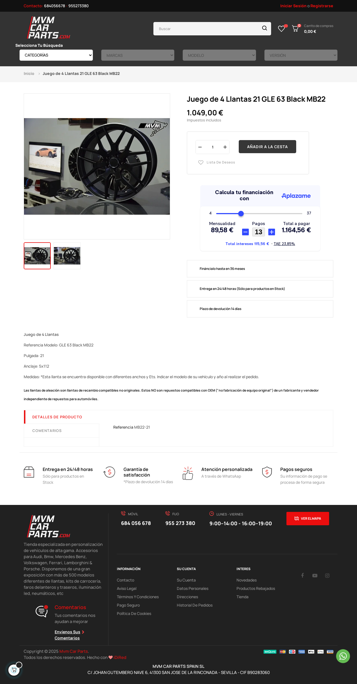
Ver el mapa (311, 518)
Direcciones (187, 596)
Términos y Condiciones (138, 596)
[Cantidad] (212, 146)
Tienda (243, 596)
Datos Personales (192, 588)
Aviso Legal (126, 588)
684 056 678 (136, 523)
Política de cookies (134, 613)
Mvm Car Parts (73, 651)
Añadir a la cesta (267, 146)
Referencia (123, 427)
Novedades (247, 580)
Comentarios (47, 430)
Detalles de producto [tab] (57, 416)
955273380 (78, 5)
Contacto (125, 580)
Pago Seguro (128, 605)
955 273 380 (180, 523)
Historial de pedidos (195, 605)
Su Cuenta (186, 580)
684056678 (54, 5)
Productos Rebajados (256, 588)
